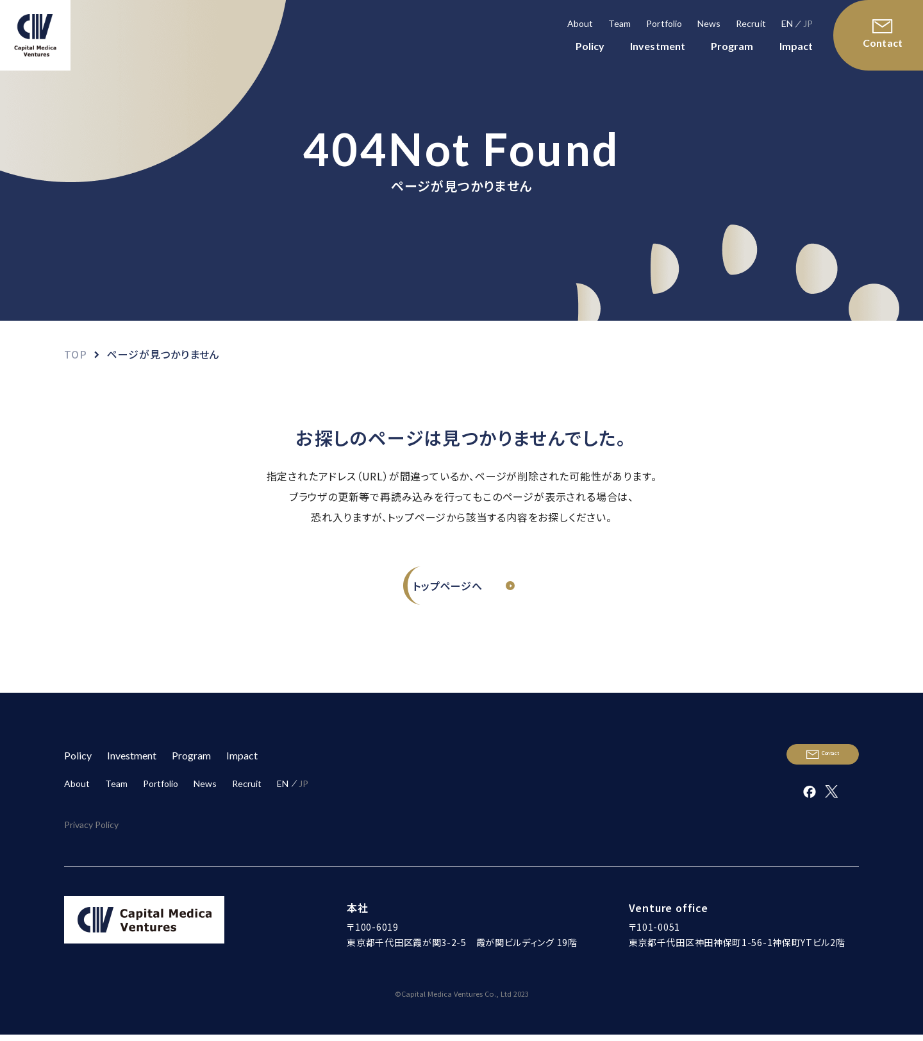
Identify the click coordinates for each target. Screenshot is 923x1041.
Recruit (751, 23)
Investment (657, 46)
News (708, 23)
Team (619, 23)
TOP (75, 354)
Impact (796, 46)
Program (732, 46)
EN (787, 23)
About (580, 23)
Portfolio (664, 23)
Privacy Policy (91, 841)
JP (808, 23)
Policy (590, 46)
